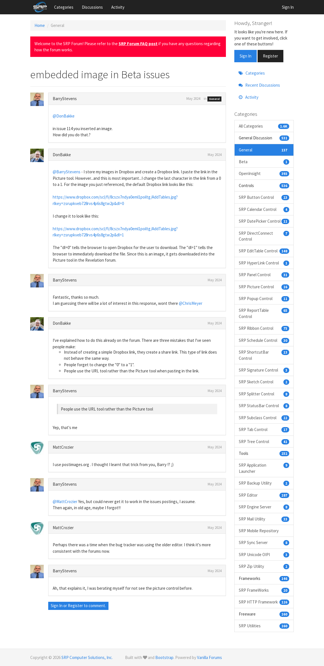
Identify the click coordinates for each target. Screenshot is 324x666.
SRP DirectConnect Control (264, 236)
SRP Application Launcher (264, 468)
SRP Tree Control (264, 441)
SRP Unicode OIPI (264, 554)
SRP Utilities (264, 626)
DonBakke (62, 154)
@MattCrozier (65, 501)
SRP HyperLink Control (264, 263)
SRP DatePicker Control (264, 221)
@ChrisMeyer (190, 303)
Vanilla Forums (209, 657)
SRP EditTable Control (264, 251)
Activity (117, 7)
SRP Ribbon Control (264, 328)
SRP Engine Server (264, 507)
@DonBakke (64, 116)
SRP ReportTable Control (264, 313)
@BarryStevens (66, 171)
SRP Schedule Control (264, 340)
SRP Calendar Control (264, 209)
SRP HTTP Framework (264, 602)
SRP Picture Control (264, 287)
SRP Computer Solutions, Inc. (87, 657)
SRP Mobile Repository (259, 530)
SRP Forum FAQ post (138, 43)
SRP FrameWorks (264, 590)
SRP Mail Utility (264, 519)
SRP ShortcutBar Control (264, 355)
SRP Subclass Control (264, 418)
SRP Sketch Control (264, 382)
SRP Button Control (264, 197)
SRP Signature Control (264, 370)
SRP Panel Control (264, 275)
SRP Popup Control (264, 298)
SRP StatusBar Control (264, 406)
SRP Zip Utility (264, 566)
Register (75, 605)
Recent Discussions (259, 85)
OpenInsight (264, 173)
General (214, 99)
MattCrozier (63, 447)
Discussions (92, 7)
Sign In (288, 7)
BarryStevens (65, 98)
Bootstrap (164, 657)
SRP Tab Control (264, 429)
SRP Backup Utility (264, 483)
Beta (264, 162)
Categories (63, 7)
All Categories (264, 126)
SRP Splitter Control (264, 394)
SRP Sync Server (264, 542)
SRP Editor (264, 495)
